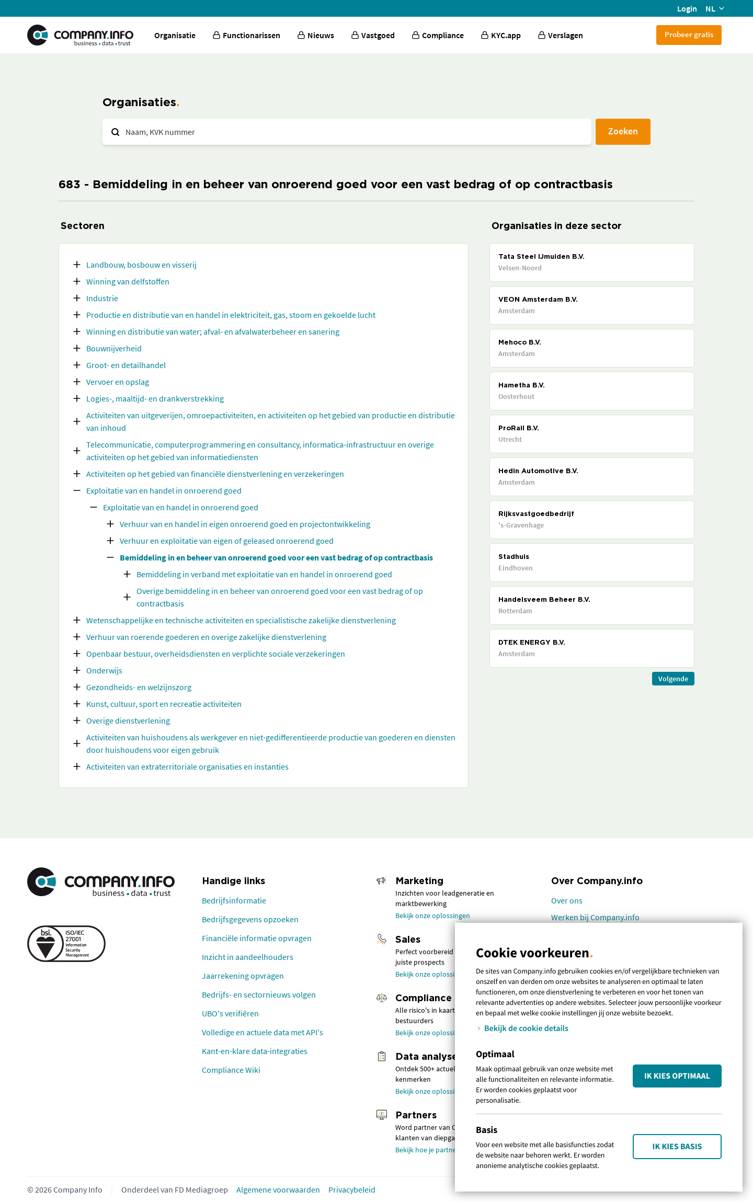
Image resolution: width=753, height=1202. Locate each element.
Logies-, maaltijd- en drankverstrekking (155, 398)
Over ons (567, 900)
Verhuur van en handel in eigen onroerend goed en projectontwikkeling (245, 524)
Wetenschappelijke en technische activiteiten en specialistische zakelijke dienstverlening (241, 620)
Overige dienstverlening (128, 720)
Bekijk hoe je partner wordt (437, 1149)
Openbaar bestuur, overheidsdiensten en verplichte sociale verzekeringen (215, 653)
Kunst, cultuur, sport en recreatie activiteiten (164, 704)
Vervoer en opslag (117, 381)
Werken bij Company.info (595, 917)
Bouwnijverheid (114, 348)
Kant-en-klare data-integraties (254, 1051)
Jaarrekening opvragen (243, 975)
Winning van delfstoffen (127, 281)
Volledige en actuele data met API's (262, 1032)
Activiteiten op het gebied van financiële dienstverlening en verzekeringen (215, 473)
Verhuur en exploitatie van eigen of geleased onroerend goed (227, 540)
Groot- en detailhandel (126, 365)
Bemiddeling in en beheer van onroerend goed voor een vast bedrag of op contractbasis (276, 557)
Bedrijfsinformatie (234, 900)
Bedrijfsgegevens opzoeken (250, 919)
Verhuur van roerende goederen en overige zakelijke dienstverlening (206, 637)
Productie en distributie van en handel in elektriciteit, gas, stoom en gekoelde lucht (230, 315)
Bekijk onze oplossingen (432, 915)
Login (687, 8)
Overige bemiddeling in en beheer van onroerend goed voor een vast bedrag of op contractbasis (279, 597)
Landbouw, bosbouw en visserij (141, 264)
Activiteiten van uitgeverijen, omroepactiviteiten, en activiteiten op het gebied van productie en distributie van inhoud (270, 421)
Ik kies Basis (677, 1146)
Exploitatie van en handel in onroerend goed (164, 490)
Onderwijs (104, 670)
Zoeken (623, 131)
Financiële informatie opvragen (257, 938)
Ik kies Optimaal (677, 1076)
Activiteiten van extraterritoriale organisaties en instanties (187, 766)
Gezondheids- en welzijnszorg (138, 687)
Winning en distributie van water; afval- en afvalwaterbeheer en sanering (212, 331)
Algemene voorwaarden (278, 1189)
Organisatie (175, 35)
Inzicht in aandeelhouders (247, 957)
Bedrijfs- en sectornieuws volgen (259, 994)
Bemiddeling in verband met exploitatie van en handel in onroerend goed (264, 574)
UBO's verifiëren (230, 1013)
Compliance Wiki (231, 1069)
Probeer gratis (689, 34)
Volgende (673, 678)
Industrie (102, 298)
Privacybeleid (351, 1189)
